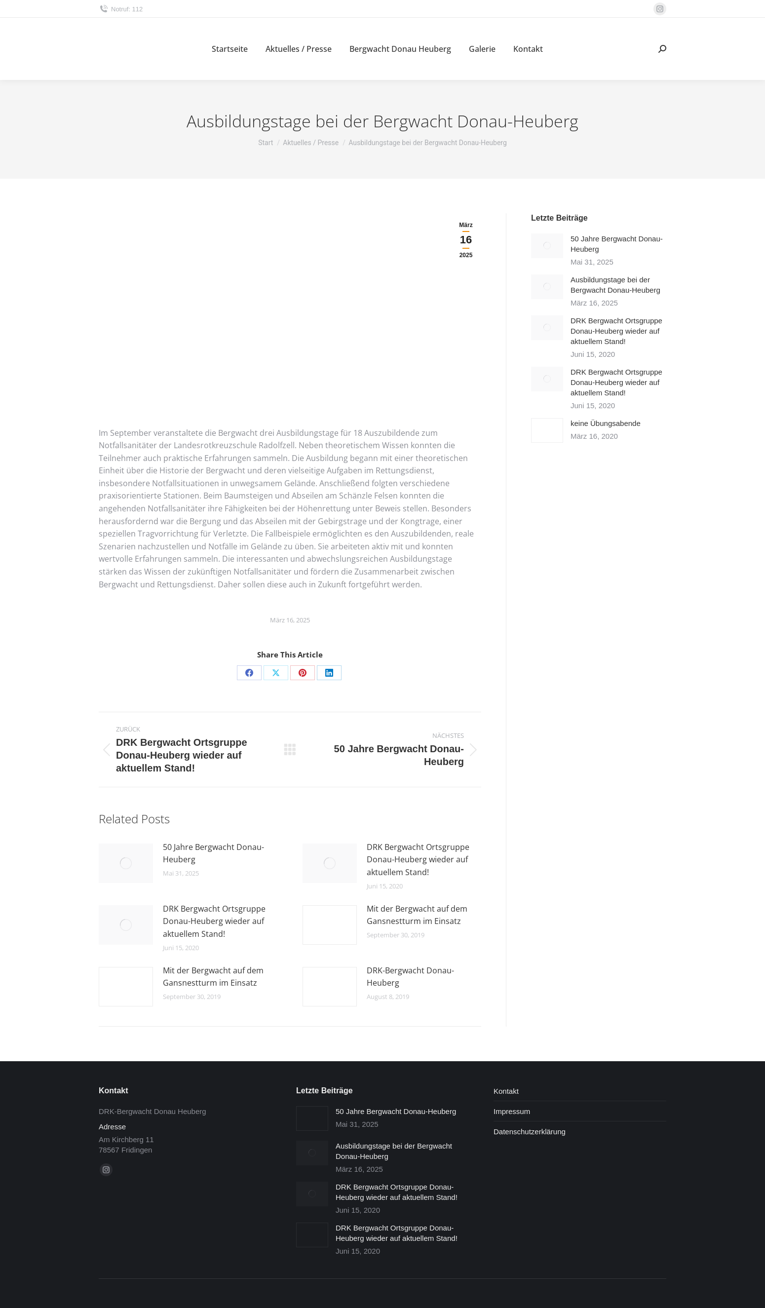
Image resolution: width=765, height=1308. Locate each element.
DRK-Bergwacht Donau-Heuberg (410, 977)
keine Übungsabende (606, 423)
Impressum (512, 1111)
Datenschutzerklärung (530, 1131)
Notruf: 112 (121, 9)
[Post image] (126, 863)
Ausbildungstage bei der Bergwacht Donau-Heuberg (615, 284)
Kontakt (506, 1091)
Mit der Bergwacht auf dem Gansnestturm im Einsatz (417, 915)
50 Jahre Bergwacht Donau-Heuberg (213, 853)
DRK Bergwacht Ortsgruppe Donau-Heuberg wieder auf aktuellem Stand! (418, 860)
